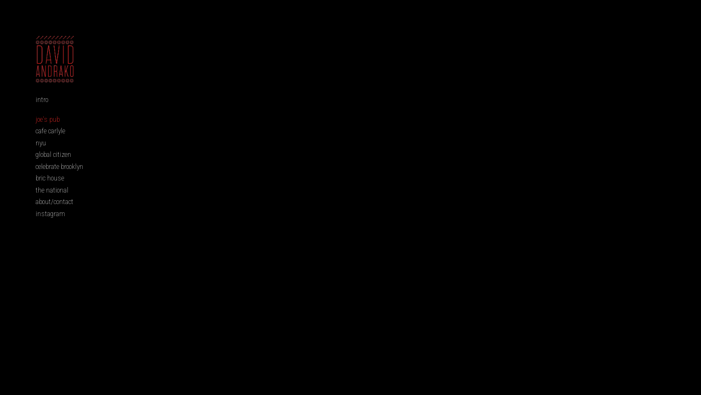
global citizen (53, 171)
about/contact (54, 219)
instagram (50, 231)
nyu (41, 160)
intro (42, 116)
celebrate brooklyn (59, 183)
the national (52, 207)
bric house (50, 195)
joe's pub (48, 136)
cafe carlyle (50, 148)
